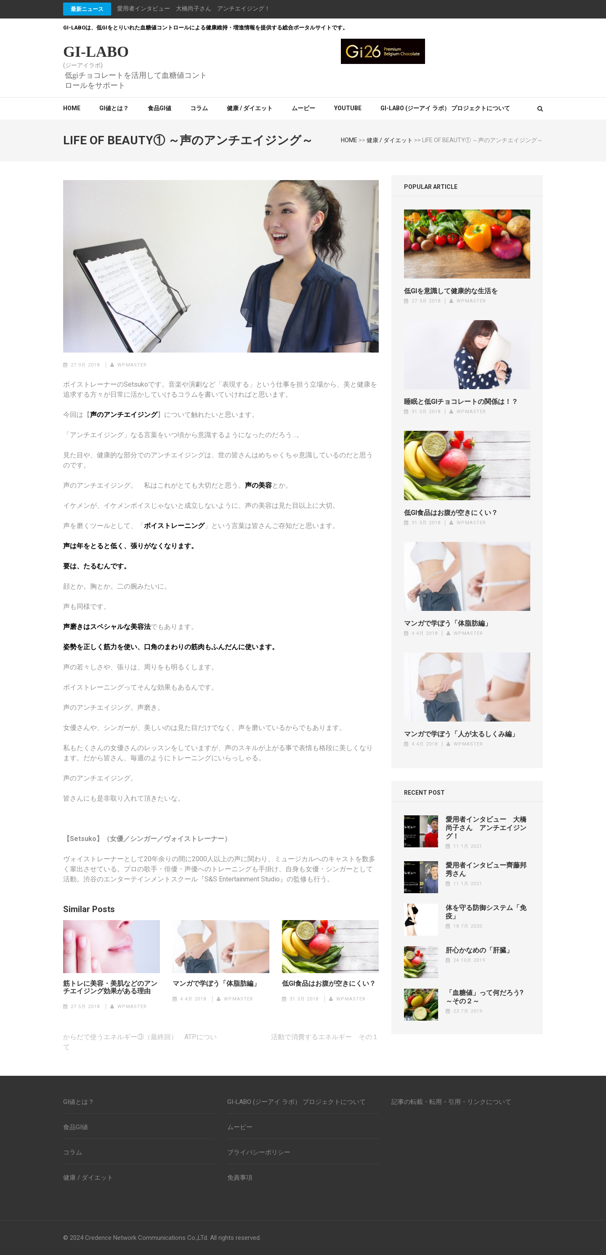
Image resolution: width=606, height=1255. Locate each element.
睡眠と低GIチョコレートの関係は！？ (461, 402)
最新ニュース (87, 9)
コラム (199, 108)
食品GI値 (159, 108)
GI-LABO (96, 51)
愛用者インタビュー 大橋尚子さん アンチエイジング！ (193, 8)
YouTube (347, 108)
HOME (349, 140)
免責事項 (239, 1177)
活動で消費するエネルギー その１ (325, 1037)
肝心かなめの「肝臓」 (479, 950)
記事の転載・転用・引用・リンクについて (451, 1102)
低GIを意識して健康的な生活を (451, 291)
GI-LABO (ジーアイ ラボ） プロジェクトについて (445, 108)
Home (71, 108)
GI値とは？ (114, 108)
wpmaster (132, 365)
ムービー (303, 108)
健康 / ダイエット (250, 108)
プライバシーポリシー (258, 1152)
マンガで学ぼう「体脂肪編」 (216, 983)
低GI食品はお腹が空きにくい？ (329, 983)
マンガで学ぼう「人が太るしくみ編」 (461, 734)
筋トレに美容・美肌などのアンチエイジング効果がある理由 (110, 987)
